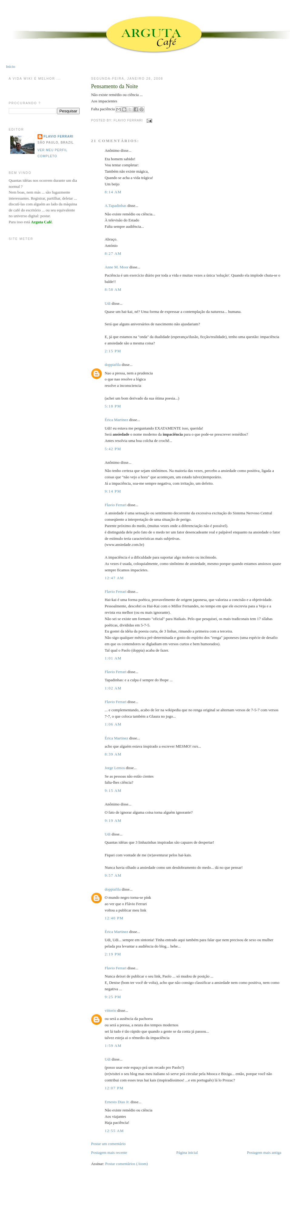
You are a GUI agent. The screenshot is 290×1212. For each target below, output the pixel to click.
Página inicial (187, 1152)
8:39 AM (113, 754)
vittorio (110, 1010)
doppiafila (113, 364)
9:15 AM (113, 790)
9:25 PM (113, 997)
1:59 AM (113, 1045)
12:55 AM (114, 1130)
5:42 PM (113, 449)
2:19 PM (113, 954)
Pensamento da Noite (114, 86)
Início (10, 66)
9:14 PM (113, 491)
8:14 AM (113, 192)
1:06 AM (113, 724)
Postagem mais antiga (264, 1152)
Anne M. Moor (116, 267)
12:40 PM (114, 918)
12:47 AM (114, 578)
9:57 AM (113, 875)
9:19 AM (113, 820)
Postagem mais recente (109, 1152)
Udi (108, 303)
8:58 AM (113, 289)
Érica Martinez (116, 419)
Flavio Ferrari (115, 505)
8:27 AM (113, 253)
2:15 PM (113, 351)
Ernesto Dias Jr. (117, 1102)
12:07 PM (114, 1088)
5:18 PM (113, 406)
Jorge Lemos (115, 767)
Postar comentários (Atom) (126, 1163)
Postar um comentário (108, 1143)
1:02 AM (113, 688)
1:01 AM (113, 658)
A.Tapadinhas (115, 205)
